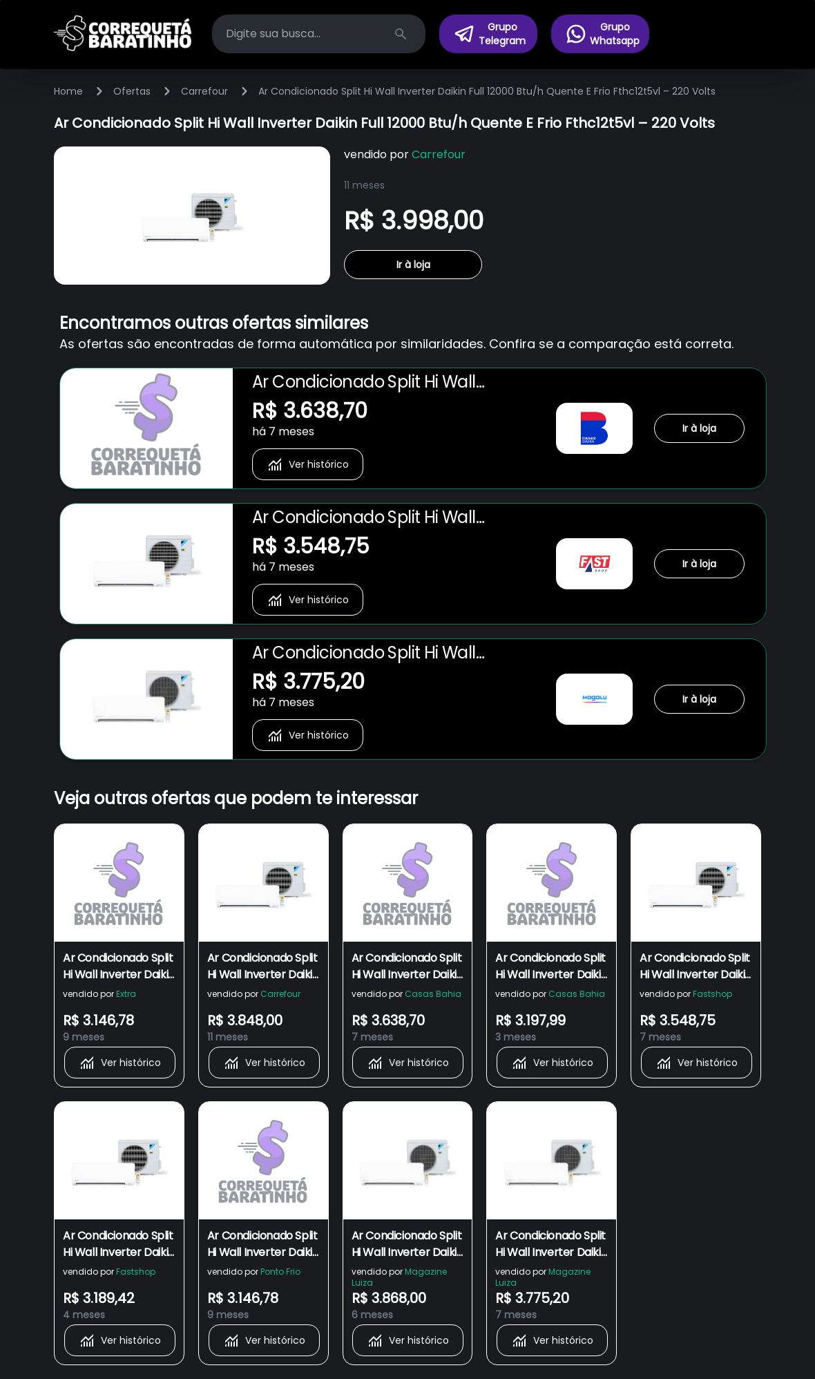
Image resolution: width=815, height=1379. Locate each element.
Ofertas (132, 91)
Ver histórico (308, 464)
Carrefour (204, 91)
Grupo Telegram (489, 34)
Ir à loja (413, 265)
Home (68, 91)
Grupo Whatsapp (602, 34)
